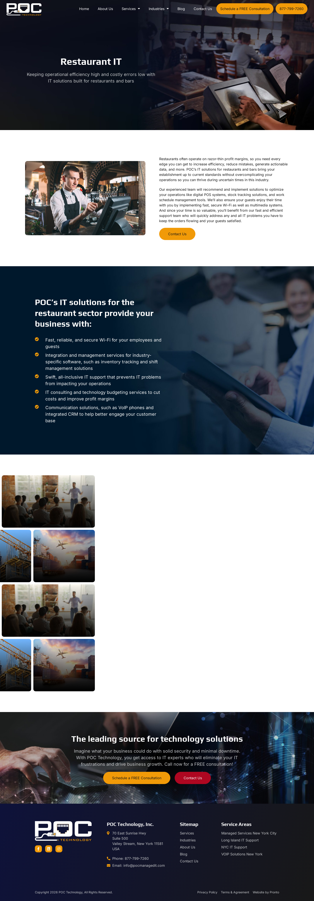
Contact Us (203, 9)
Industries (159, 9)
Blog (181, 9)
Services (131, 9)
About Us (105, 9)
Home (84, 9)
